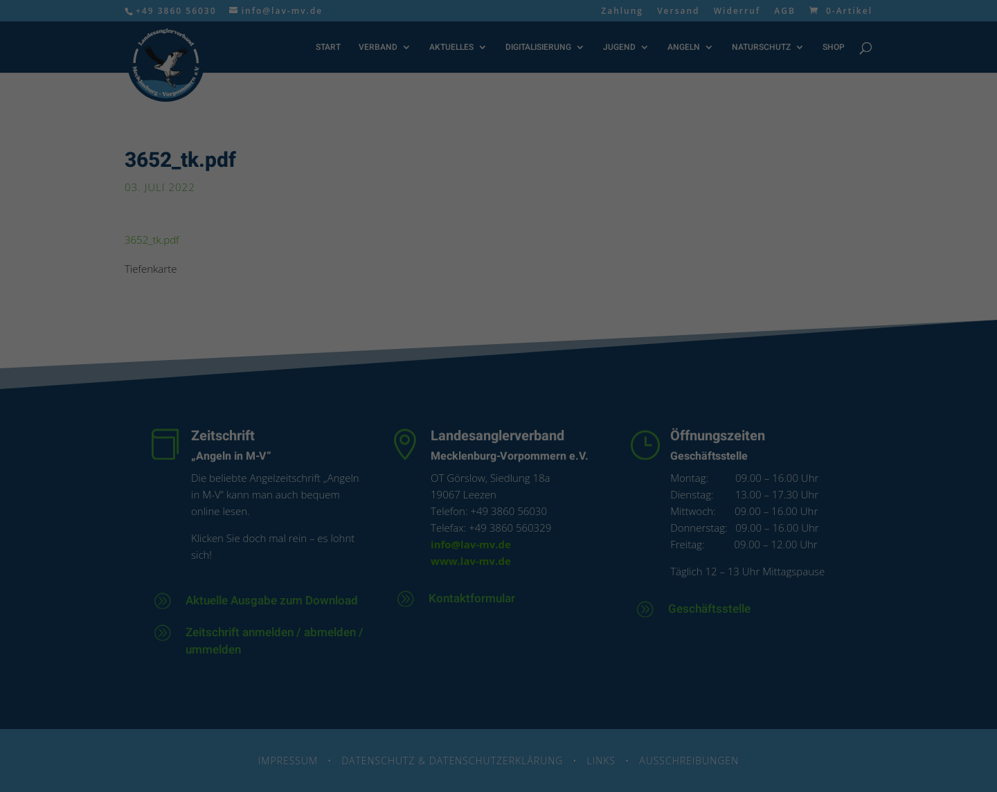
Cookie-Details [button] (441, 399)
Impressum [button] (560, 399)
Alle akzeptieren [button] (498, 268)
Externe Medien (579, 225)
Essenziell (399, 225)
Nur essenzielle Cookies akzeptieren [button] (499, 338)
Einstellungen (591, 185)
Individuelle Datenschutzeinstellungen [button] (498, 372)
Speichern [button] (498, 302)
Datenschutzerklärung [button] (504, 399)
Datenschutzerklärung (361, 185)
